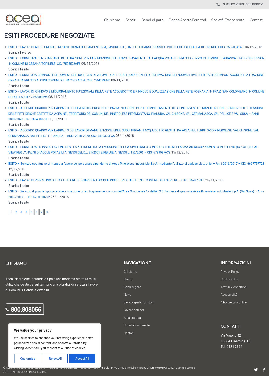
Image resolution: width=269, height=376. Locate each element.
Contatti (257, 20)
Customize (27, 358)
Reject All (55, 358)
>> (48, 218)
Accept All (82, 358)
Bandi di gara (153, 20)
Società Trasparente (227, 20)
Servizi (130, 20)
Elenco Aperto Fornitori (187, 20)
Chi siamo (112, 20)
